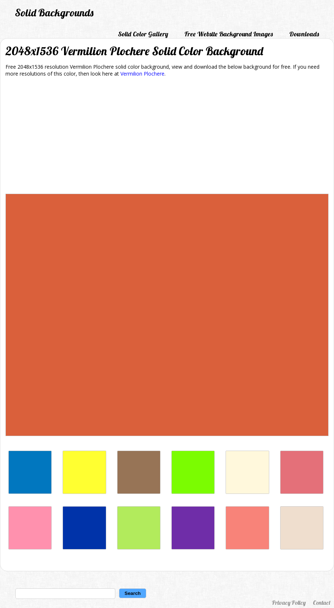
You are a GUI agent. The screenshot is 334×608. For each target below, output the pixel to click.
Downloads (304, 34)
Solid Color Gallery (143, 34)
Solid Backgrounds (54, 12)
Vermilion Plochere (142, 73)
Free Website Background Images (228, 34)
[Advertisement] (167, 137)
